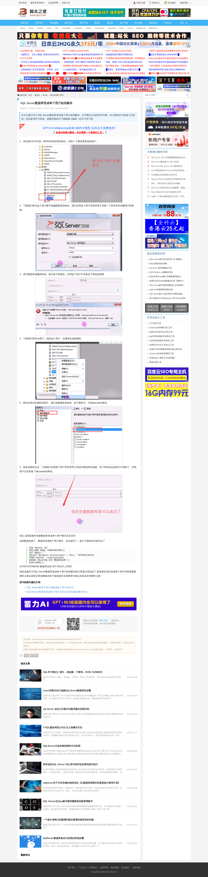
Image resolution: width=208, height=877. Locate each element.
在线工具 (66, 3)
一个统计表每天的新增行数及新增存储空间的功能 (68, 819)
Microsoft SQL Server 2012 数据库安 (166, 166)
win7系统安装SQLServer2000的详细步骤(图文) (171, 170)
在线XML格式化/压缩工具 (161, 332)
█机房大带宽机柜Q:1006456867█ (164, 54)
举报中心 (156, 3)
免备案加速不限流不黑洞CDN (119, 54)
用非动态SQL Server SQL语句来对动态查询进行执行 (70, 764)
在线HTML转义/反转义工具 (161, 345)
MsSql (22, 28)
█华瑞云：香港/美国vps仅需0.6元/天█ (123, 69)
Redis (121, 28)
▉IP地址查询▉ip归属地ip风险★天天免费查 (83, 58)
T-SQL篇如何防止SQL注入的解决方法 (62, 727)
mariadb (40, 28)
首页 (30, 95)
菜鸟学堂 (23, 3)
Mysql (31, 28)
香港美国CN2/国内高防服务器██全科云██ (39, 73)
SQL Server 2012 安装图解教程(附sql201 (168, 157)
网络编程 (54, 23)
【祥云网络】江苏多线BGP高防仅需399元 (168, 66)
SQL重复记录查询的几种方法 (164, 175)
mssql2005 (78, 28)
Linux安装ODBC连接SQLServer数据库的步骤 (67, 690)
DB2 (56, 28)
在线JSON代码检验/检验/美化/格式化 (165, 349)
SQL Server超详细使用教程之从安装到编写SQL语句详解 (174, 285)
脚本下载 (84, 23)
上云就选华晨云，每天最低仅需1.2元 (79, 69)
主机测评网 (53, 3)
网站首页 (25, 23)
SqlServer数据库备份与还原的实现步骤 (63, 838)
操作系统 (138, 23)
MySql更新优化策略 (158, 263)
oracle (49, 28)
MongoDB (112, 28)
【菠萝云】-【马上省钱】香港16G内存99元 (39, 54)
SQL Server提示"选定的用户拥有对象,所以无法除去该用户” (175, 294)
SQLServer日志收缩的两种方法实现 (61, 746)
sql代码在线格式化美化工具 (161, 340)
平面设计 (168, 23)
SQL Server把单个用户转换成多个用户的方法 (50, 587)
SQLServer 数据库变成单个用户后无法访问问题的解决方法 (57, 592)
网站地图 (115, 867)
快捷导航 (185, 3)
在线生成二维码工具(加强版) (162, 358)
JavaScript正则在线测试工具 (161, 353)
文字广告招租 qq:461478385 (76, 51)
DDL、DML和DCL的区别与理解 (165, 183)
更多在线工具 (155, 362)
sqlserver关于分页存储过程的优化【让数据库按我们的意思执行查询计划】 (81, 783)
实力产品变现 (26, 58)
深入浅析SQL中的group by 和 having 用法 (167, 298)
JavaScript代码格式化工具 (160, 327)
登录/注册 (140, 3)
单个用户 (34, 656)
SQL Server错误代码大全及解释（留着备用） (171, 188)
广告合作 (82, 867)
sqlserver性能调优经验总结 (161, 289)
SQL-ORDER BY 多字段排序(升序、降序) (169, 192)
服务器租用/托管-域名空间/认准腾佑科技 (167, 69)
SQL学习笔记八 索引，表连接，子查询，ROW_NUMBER (72, 672)
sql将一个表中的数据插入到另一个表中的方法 (171, 196)
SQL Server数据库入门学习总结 (165, 162)
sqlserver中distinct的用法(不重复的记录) (168, 179)
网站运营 (153, 23)
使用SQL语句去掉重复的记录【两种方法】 (168, 281)
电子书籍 (124, 23)
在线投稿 (136, 867)
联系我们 (93, 867)
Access (130, 28)
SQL (26, 656)
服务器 (110, 23)
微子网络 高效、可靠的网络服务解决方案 (124, 66)
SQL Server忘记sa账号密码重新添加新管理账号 (68, 801)
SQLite (88, 28)
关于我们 (72, 867)
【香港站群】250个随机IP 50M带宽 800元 (82, 62)
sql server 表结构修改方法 (160, 268)
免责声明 (104, 867)
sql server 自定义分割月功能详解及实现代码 (66, 709)
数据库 (97, 23)
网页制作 (39, 23)
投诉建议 (125, 867)
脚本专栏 (69, 23)
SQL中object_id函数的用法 (161, 272)
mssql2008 (66, 28)
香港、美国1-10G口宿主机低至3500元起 (124, 62)
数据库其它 (153, 28)
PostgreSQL (99, 28)
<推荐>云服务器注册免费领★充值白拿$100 (168, 51)
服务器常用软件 (37, 3)
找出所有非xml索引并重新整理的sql (165, 276)
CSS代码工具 (155, 323)
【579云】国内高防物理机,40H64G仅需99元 (40, 62)
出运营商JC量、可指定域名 (32, 51)
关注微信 (172, 3)
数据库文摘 (140, 28)
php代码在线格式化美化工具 (162, 336)
